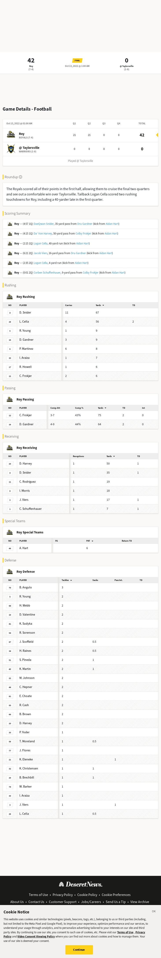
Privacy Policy (63, 894)
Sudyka (25, 624)
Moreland (27, 741)
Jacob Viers (40, 253)
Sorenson (27, 633)
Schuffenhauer (30, 509)
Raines (25, 651)
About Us (17, 901)
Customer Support (62, 901)
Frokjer (25, 376)
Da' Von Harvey (43, 233)
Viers (23, 500)
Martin (25, 669)
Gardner (26, 340)
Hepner (25, 687)
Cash (24, 705)
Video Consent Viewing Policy (36, 940)
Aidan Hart (112, 224)
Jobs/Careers (91, 901)
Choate (25, 696)
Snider (25, 312)
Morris (24, 491)
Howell (25, 367)
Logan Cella (41, 243)
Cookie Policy (87, 894)
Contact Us (36, 901)
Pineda (25, 660)
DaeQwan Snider (44, 224)
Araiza (24, 358)
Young (25, 331)
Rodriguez (27, 482)
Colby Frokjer (83, 233)
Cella (24, 321)
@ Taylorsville (126, 66)
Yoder (24, 732)
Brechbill (26, 777)
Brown (25, 714)
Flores (24, 750)
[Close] (154, 916)
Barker (25, 786)
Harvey (25, 463)
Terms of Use (38, 894)
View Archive (139, 901)
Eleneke (26, 759)
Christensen (28, 768)
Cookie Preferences (116, 894)
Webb (24, 605)
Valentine (27, 614)
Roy (31, 66)
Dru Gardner (84, 224)
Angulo (25, 587)
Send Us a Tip (116, 901)
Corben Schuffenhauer (47, 272)
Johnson (27, 678)
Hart (23, 548)
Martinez (26, 349)
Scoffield (26, 642)
